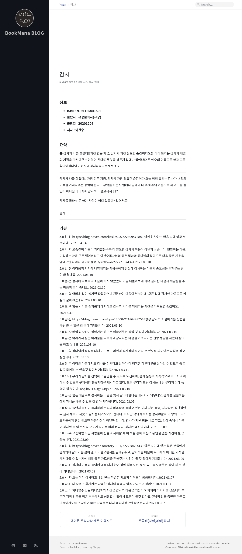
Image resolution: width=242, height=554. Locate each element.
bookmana (80, 543)
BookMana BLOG (24, 32)
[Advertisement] (24, 98)
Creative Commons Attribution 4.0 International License (197, 545)
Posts (63, 4)
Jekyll (76, 547)
